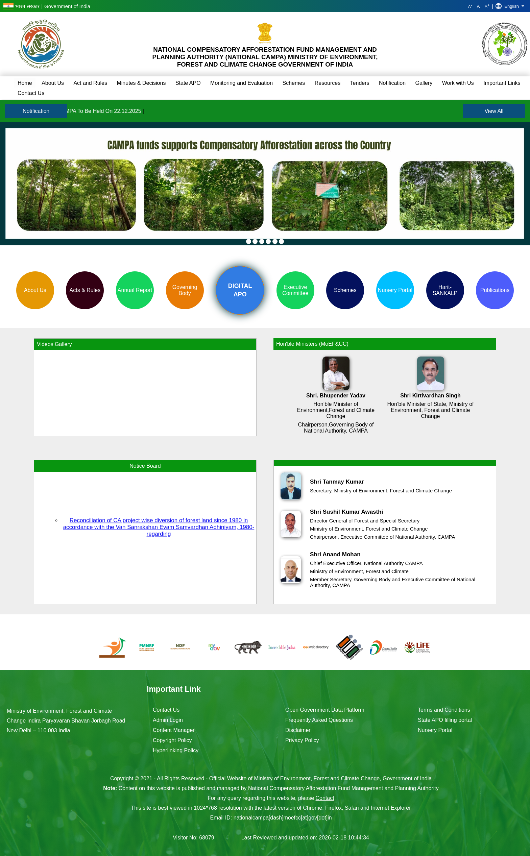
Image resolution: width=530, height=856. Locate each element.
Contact (325, 798)
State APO (188, 83)
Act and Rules (90, 83)
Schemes (294, 83)
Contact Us (31, 93)
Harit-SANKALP (445, 290)
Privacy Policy (302, 740)
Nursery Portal (395, 290)
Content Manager (174, 730)
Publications (494, 290)
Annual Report (135, 290)
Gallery (424, 83)
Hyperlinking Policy (175, 750)
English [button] (510, 6)
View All (493, 111)
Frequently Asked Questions (319, 720)
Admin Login (168, 720)
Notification (392, 83)
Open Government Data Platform (324, 710)
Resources (327, 83)
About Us (53, 83)
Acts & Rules (85, 290)
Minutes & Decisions (141, 83)
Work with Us (458, 83)
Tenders (359, 83)
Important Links (501, 83)
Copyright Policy (172, 740)
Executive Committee (295, 290)
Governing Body (184, 290)
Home (25, 83)
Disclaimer (298, 730)
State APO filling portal (445, 720)
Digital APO (240, 290)
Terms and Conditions (444, 710)
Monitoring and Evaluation (241, 83)
